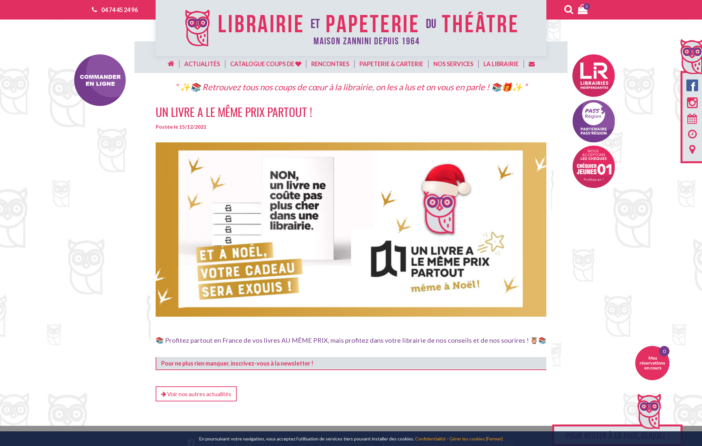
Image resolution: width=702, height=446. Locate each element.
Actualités (202, 63)
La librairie (501, 63)
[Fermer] (494, 438)
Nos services (453, 63)
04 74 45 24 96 (119, 9)
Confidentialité (430, 438)
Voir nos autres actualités (196, 393)
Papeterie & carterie (391, 63)
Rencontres (330, 63)
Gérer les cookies (467, 438)
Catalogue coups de (265, 63)
